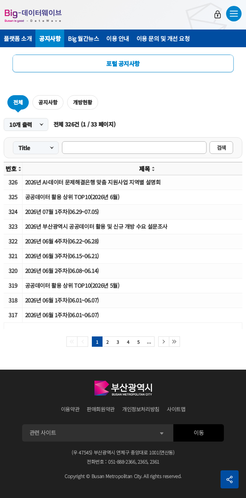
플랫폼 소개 (18, 38)
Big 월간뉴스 (83, 38)
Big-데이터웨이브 (33, 16)
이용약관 (70, 409)
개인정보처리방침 (140, 409)
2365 (143, 461)
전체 (18, 102)
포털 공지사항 (123, 63)
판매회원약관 (101, 409)
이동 (199, 432)
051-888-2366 (121, 461)
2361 (155, 461)
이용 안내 (117, 38)
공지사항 (49, 38)
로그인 (217, 14)
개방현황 (82, 102)
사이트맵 (176, 409)
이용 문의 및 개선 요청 (163, 38)
